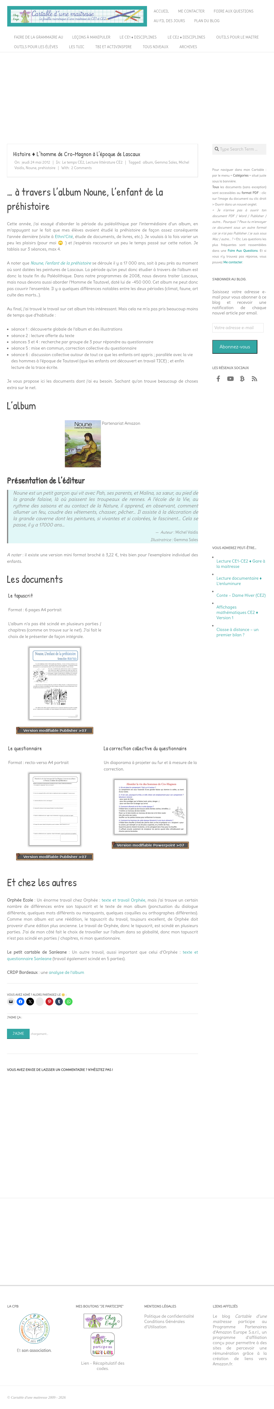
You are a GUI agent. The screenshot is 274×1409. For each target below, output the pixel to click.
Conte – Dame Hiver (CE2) (241, 595)
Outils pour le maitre (237, 37)
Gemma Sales (166, 162)
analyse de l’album (66, 972)
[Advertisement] (137, 90)
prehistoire (46, 168)
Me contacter (191, 11)
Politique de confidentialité (169, 1316)
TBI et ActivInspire (113, 47)
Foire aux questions (234, 11)
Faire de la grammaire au (38, 37)
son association (36, 1350)
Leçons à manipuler (91, 37)
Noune (31, 168)
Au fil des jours (169, 21)
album (148, 162)
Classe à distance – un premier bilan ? (237, 632)
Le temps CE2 (73, 162)
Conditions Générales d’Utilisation (164, 1324)
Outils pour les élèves (36, 47)
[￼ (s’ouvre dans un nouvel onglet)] (83, 423)
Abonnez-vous (235, 347)
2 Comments (81, 168)
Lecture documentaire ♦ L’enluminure (239, 581)
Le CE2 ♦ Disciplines (186, 37)
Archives (188, 47)
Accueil (161, 11)
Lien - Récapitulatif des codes (102, 1366)
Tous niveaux (155, 47)
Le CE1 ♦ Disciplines (138, 37)
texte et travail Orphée (123, 900)
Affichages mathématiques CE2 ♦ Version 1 (237, 612)
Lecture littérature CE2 (104, 162)
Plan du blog (207, 21)
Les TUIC (76, 47)
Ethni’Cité (64, 236)
